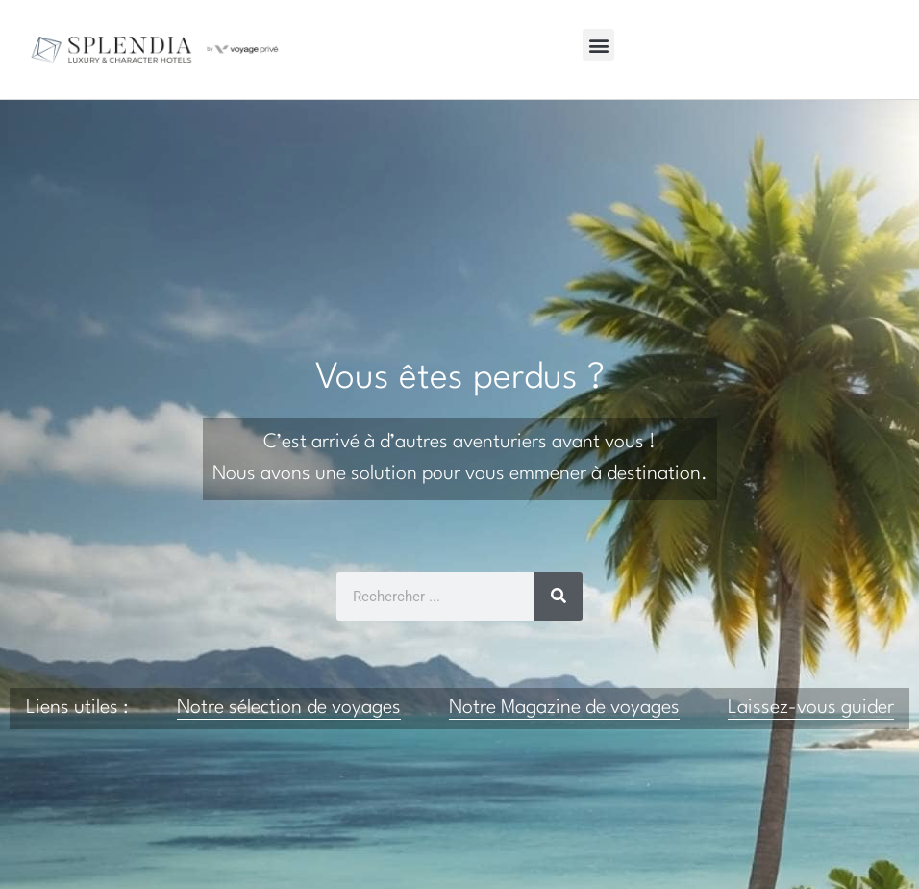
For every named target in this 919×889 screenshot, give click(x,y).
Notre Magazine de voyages (564, 708)
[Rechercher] (558, 596)
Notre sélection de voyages (289, 708)
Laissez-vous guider (811, 708)
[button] (598, 45)
